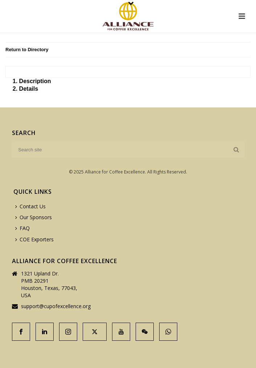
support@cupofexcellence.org (56, 306)
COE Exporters (34, 239)
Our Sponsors (33, 217)
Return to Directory (26, 49)
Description (35, 81)
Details (28, 89)
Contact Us (30, 206)
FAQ (22, 228)
